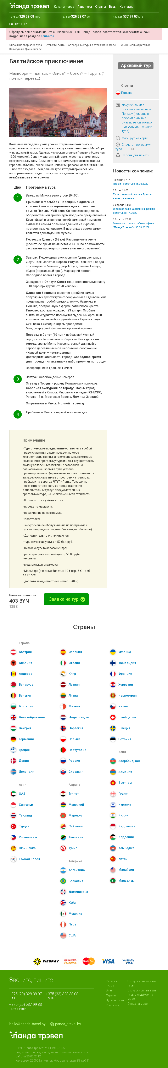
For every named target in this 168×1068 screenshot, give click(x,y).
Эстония (124, 739)
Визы (112, 6)
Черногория (127, 695)
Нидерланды (79, 717)
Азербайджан (129, 761)
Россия (74, 761)
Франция (125, 674)
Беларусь (26, 684)
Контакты (127, 6)
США (72, 935)
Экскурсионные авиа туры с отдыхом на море (142, 994)
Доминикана (78, 892)
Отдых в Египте (55, 44)
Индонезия (126, 826)
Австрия (25, 652)
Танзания (76, 837)
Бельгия (25, 695)
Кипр (72, 674)
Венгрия (25, 728)
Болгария (26, 706)
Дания (24, 761)
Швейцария (127, 717)
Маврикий (76, 805)
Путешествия (115, 1000)
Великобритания (32, 717)
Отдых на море (137, 1003)
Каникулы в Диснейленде (25, 49)
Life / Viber (26, 1006)
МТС (63, 995)
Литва (73, 695)
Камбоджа (126, 848)
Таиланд (25, 815)
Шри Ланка (27, 848)
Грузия (123, 793)
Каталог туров (64, 6)
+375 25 (128, 16)
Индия (123, 815)
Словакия (76, 772)
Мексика (75, 913)
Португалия (77, 750)
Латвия (74, 684)
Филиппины (28, 837)
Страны (100, 6)
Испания (75, 652)
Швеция (124, 728)
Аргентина (77, 870)
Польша (126, 93)
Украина (124, 652)
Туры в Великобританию (135, 44)
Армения (125, 772)
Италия (74, 663)
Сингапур (26, 805)
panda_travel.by (68, 1024)
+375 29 (75, 16)
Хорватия (125, 684)
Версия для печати (135, 155)
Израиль (124, 804)
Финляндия (127, 663)
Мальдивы (126, 880)
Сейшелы (76, 826)
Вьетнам (125, 783)
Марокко (75, 815)
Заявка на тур (67, 599)
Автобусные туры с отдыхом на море (92, 44)
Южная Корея (29, 859)
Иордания (126, 837)
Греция (24, 750)
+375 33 (24, 16)
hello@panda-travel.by (27, 1024)
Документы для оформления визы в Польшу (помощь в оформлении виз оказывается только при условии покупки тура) (137, 118)
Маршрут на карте (135, 138)
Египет (74, 794)
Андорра (25, 674)
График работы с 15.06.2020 (130, 183)
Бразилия (76, 881)
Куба (72, 902)
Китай (123, 859)
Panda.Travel (36, 1035)
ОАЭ (22, 794)
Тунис (73, 848)
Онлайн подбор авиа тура (25, 44)
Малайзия (126, 869)
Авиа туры (85, 6)
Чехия (123, 706)
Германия (26, 739)
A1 (26, 995)
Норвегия (76, 728)
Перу (72, 924)
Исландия (26, 772)
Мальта (74, 706)
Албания (25, 663)
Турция (24, 826)
